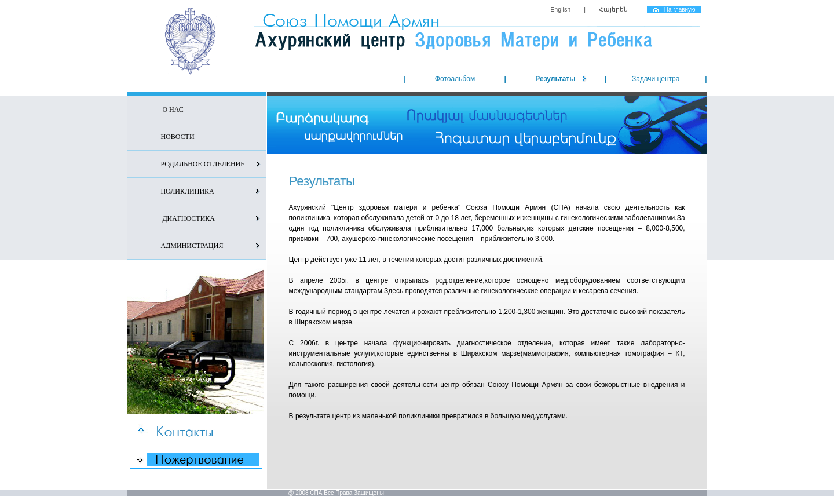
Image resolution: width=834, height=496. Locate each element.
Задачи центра (656, 79)
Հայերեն (613, 9)
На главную (680, 9)
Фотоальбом (455, 79)
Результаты (555, 79)
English (560, 9)
